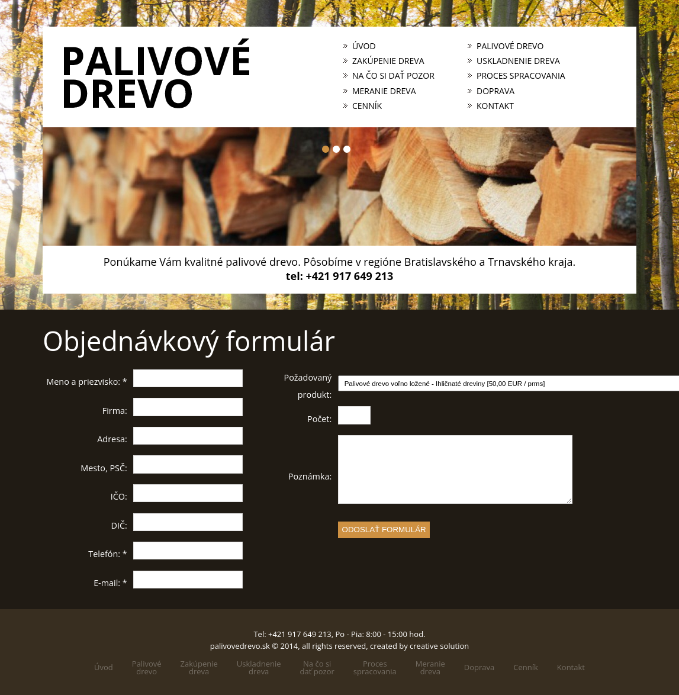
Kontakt (495, 106)
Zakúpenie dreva (388, 61)
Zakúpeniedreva (199, 667)
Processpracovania (375, 667)
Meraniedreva (430, 667)
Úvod (364, 46)
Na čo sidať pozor (317, 667)
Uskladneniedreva (259, 667)
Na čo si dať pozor (393, 75)
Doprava (495, 91)
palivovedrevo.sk (240, 646)
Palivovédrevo (147, 667)
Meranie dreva (384, 91)
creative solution (439, 646)
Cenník (367, 106)
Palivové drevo (510, 46)
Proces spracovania (521, 75)
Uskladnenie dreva (518, 61)
